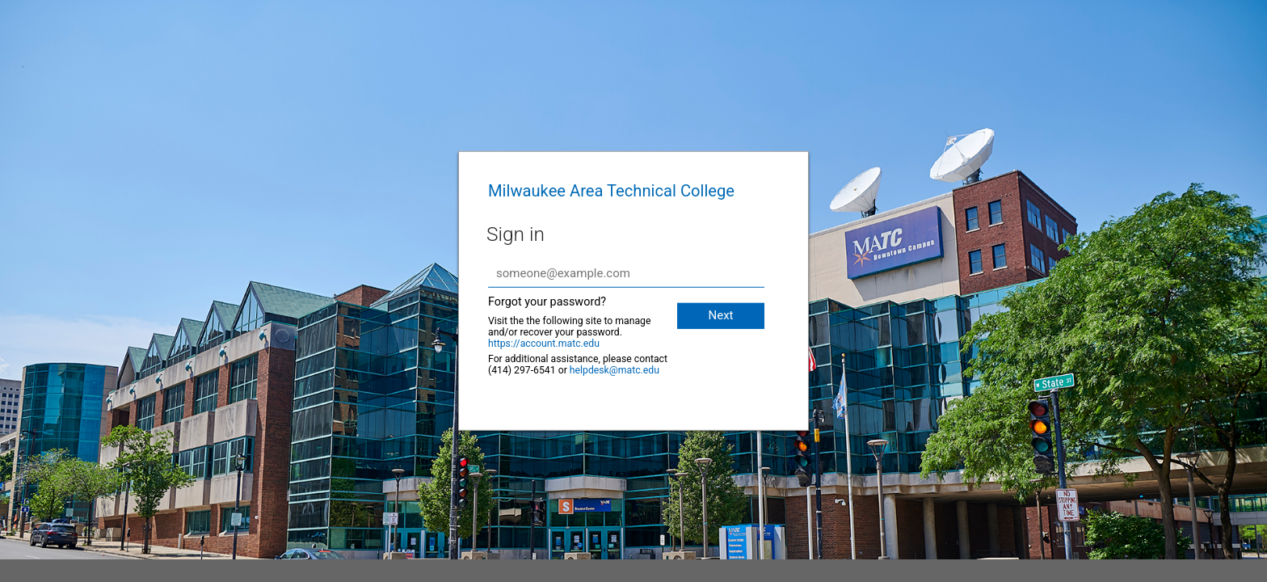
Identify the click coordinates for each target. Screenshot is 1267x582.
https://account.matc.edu (544, 343)
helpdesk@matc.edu (614, 370)
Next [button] (720, 315)
